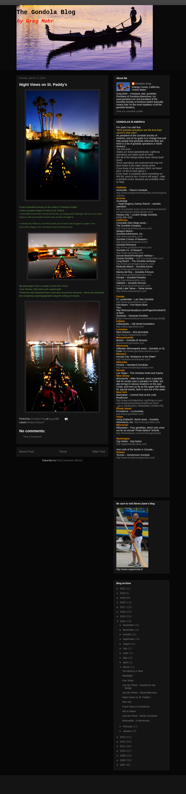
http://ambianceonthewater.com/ (133, 359)
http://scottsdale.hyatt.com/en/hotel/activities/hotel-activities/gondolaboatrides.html (141, 210)
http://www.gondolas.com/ (130, 253)
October (127, 634)
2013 (123, 737)
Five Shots (128, 680)
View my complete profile (129, 111)
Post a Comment (33, 437)
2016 (123, 611)
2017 (123, 607)
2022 (123, 588)
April (125, 662)
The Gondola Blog (46, 12)
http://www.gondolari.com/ (130, 414)
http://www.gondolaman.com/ (131, 302)
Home (63, 451)
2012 (123, 741)
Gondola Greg (143, 83)
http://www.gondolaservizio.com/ (133, 285)
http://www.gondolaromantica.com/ (141, 351)
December (128, 625)
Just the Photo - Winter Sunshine (139, 715)
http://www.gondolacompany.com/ (134, 228)
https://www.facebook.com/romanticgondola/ (140, 318)
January (127, 731)
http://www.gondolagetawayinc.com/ (135, 263)
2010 (123, 750)
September (129, 639)
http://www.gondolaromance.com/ (134, 247)
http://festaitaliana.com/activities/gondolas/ (138, 433)
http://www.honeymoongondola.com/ (135, 457)
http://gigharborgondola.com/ (131, 444)
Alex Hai (126, 701)
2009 (123, 755)
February (128, 726)
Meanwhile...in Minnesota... (136, 720)
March (126, 667)
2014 (123, 621)
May (125, 657)
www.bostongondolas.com (130, 343)
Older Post (98, 451)
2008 (123, 760)
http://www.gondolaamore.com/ (132, 269)
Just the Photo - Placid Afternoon (139, 692)
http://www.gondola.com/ (129, 236)
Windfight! (127, 675)
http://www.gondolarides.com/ (132, 242)
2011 (123, 746)
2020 (123, 593)
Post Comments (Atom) (70, 460)
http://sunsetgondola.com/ (149, 258)
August (127, 643)
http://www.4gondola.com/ (130, 326)
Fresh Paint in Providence (136, 706)
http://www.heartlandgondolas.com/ (134, 367)
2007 (123, 764)
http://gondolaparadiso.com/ (131, 280)
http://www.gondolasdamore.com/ (134, 274)
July (125, 648)
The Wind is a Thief (132, 671)
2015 (123, 616)
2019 (123, 597)
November (128, 629)
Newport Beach (35, 422)
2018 (123, 602)
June (126, 653)
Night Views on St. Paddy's (136, 697)
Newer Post (26, 451)
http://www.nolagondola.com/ (131, 334)
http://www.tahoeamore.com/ (131, 291)
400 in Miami (129, 711)
